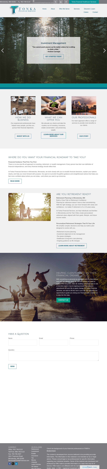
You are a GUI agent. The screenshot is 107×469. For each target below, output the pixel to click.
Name (10, 338)
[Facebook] (66, 2)
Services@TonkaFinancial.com (43, 2)
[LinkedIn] (61, 2)
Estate (33, 453)
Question (11, 350)
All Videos (34, 466)
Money (33, 460)
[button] (44, 8)
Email (41, 338)
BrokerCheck (51, 451)
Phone (72, 338)
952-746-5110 (24, 2)
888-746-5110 (20, 452)
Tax (32, 458)
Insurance (34, 456)
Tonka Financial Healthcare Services (84, 2)
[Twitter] (55, 2)
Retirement (35, 449)
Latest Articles (36, 464)
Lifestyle (34, 462)
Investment (35, 451)
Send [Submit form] (12, 366)
